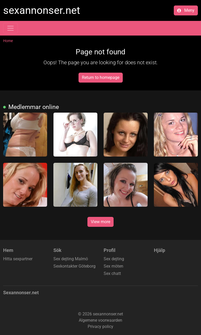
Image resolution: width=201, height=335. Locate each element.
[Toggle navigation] (10, 28)
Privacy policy (100, 326)
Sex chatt (112, 273)
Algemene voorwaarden (100, 320)
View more (100, 221)
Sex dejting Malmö (70, 258)
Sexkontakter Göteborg (74, 266)
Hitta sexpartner (17, 258)
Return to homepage (100, 77)
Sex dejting (114, 258)
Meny (185, 10)
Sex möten (113, 266)
